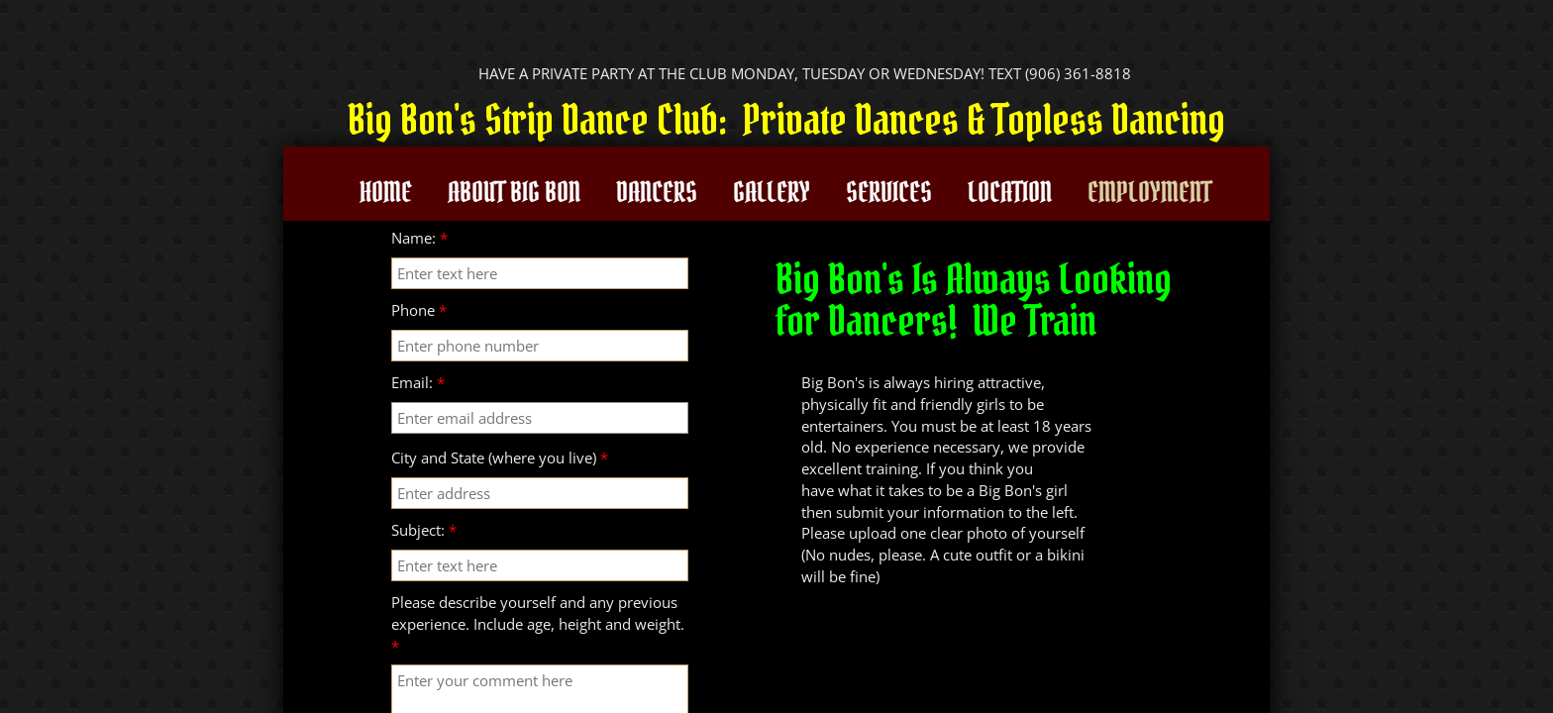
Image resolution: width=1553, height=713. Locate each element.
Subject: (424, 530)
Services (889, 192)
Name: (419, 238)
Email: (418, 382)
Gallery (771, 192)
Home (386, 192)
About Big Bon (514, 192)
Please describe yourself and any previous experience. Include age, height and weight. (537, 624)
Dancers (656, 192)
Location (1010, 192)
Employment (1149, 192)
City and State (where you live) (499, 457)
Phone (419, 310)
